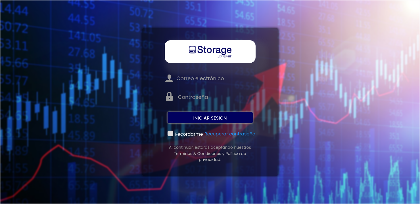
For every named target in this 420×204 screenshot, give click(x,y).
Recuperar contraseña (230, 134)
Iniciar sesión (210, 118)
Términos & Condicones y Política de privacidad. (210, 157)
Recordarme (170, 134)
